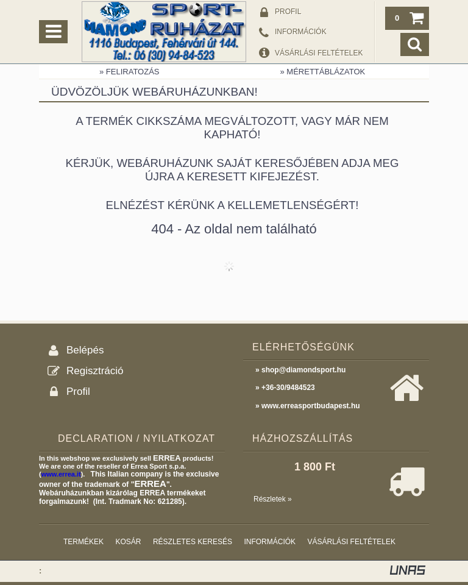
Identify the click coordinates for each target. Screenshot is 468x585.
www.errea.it (61, 474)
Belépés (85, 350)
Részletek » (273, 499)
